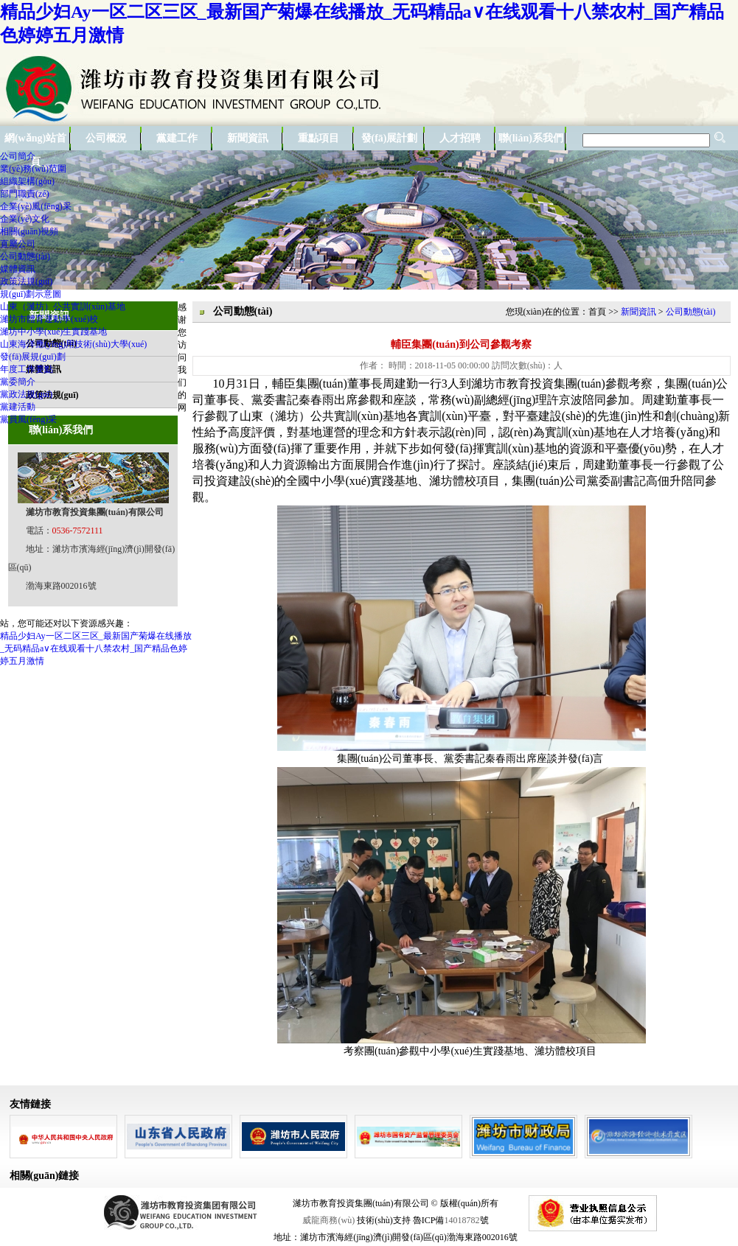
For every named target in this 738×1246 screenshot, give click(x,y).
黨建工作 (177, 138)
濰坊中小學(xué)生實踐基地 (53, 331)
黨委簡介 (17, 382)
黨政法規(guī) (26, 394)
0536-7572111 (77, 530)
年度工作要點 (26, 369)
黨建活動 (17, 407)
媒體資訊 (17, 269)
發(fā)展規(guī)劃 (33, 356)
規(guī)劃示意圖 (30, 294)
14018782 (462, 1220)
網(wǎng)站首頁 (35, 141)
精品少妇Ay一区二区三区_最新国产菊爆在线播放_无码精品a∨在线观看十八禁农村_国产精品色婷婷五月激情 (96, 648)
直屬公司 (17, 244)
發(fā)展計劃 (389, 138)
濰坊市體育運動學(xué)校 (49, 319)
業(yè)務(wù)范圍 (33, 169)
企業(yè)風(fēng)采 (36, 206)
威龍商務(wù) (328, 1220)
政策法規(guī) (26, 281)
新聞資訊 (247, 138)
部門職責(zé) (24, 194)
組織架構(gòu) (27, 181)
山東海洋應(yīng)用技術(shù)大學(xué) (73, 344)
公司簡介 (17, 156)
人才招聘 (460, 138)
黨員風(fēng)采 (28, 419)
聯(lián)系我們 (530, 138)
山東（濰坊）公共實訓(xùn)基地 (62, 306)
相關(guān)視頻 (29, 231)
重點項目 (318, 138)
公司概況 (106, 138)
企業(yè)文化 (24, 219)
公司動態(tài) (25, 256)
